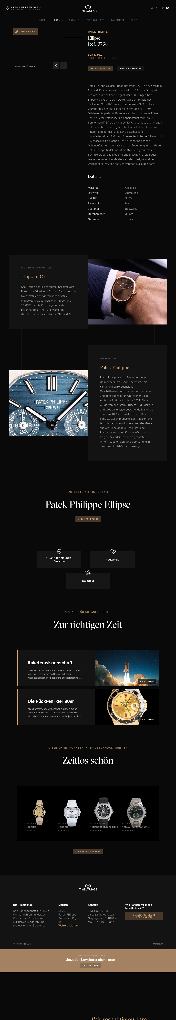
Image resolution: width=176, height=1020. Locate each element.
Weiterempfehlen (131, 68)
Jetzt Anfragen (100, 68)
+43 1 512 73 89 (98, 911)
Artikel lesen (147, 681)
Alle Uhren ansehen (88, 851)
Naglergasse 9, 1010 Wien (104, 918)
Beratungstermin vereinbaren (144, 916)
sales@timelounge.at (101, 914)
